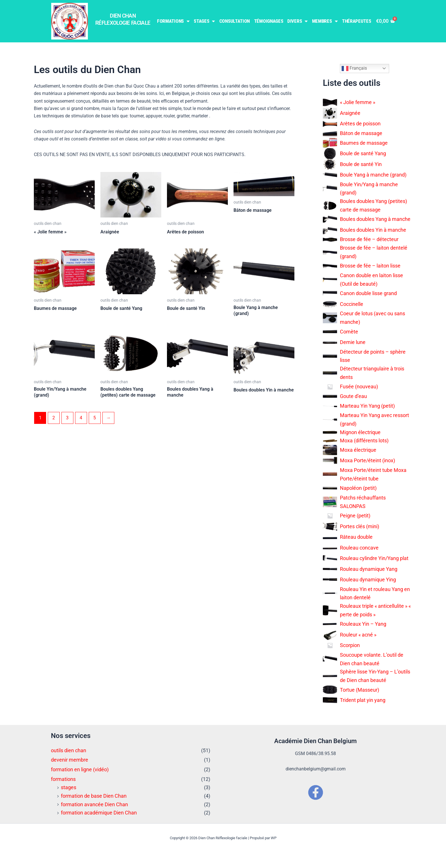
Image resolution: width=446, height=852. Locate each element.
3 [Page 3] (67, 417)
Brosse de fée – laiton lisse (370, 266)
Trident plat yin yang (362, 700)
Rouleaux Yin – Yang (363, 624)
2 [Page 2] (54, 417)
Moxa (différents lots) (364, 440)
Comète (349, 332)
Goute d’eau (353, 396)
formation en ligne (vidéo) (80, 769)
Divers (297, 21)
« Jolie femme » (357, 102)
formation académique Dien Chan (99, 813)
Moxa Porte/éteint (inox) (367, 460)
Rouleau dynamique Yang (368, 569)
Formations (173, 21)
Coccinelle (351, 304)
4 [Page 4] (81, 417)
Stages (204, 21)
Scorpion (350, 645)
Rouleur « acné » (358, 635)
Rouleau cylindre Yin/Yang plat (374, 558)
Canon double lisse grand (368, 293)
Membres (325, 21)
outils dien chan (68, 750)
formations (63, 779)
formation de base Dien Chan (94, 796)
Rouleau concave (359, 548)
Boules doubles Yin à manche (373, 230)
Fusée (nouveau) (359, 386)
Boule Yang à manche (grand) (373, 175)
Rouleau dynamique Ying (368, 579)
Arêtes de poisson (360, 124)
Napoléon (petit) (358, 488)
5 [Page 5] (95, 417)
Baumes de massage (364, 143)
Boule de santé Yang (363, 153)
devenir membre (69, 760)
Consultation (234, 21)
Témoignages (268, 21)
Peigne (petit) (355, 516)
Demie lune (353, 342)
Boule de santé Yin (361, 164)
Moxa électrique (358, 450)
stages (68, 787)
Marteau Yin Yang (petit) (367, 406)
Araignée (350, 113)
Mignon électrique (360, 432)
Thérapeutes (356, 21)
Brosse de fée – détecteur (369, 239)
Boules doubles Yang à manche (375, 219)
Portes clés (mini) (359, 526)
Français (354, 68)
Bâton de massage (361, 133)
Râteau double (356, 537)
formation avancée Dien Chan (94, 804)
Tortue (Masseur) (359, 690)
